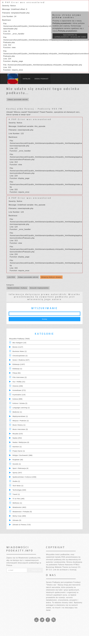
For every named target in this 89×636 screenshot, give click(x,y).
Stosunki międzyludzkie (39, 288)
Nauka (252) (17, 438)
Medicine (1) (17, 412)
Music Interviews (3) (20, 429)
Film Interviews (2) (20, 377)
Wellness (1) (17, 503)
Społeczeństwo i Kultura (17, 288)
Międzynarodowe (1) (20, 416)
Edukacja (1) (17, 369)
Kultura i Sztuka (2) (20, 403)
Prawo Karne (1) (19, 451)
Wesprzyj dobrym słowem (51, 277)
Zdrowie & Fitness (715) (22, 524)
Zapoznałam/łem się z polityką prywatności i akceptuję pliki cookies (70, 36)
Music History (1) (19, 425)
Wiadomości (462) (19, 507)
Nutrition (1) (17, 446)
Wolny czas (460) (19, 516)
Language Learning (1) (21, 408)
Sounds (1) (17, 464)
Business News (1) (20, 351)
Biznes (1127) (18, 347)
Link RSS (11, 277)
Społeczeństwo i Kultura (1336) (24, 477)
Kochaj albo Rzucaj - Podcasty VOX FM (34, 108)
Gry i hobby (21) (19, 382)
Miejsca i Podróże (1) (21, 420)
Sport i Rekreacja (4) (20, 468)
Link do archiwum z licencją (64, 570)
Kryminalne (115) (19, 395)
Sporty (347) (17, 472)
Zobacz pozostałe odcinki (18, 99)
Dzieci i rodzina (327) (21, 360)
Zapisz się (35, 570)
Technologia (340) (19, 490)
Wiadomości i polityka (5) (22, 511)
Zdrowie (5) (17, 520)
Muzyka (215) (18, 433)
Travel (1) (16, 494)
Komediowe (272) (19, 390)
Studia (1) (16, 481)
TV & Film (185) (19, 498)
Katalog (26, 79)
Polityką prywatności (62, 23)
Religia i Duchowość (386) (22, 455)
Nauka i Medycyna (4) (21, 442)
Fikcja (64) (17, 373)
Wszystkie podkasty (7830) (19, 339)
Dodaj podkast (41, 79)
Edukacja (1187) (19, 364)
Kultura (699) (18, 399)
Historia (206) (18, 386)
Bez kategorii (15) (19, 343)
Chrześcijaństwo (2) (20, 356)
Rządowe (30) (18, 459)
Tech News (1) (18, 485)
